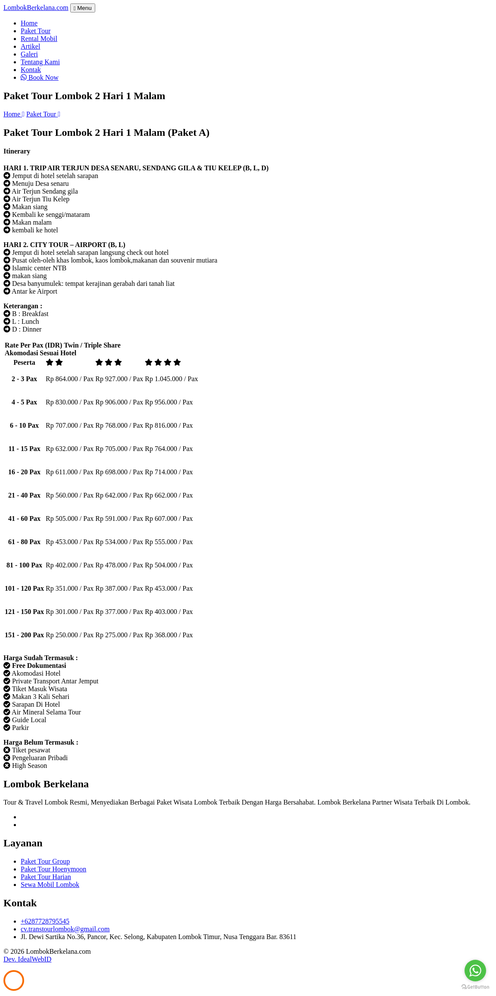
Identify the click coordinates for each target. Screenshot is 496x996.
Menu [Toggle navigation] (83, 8)
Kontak (31, 69)
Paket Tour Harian (46, 876)
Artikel (30, 46)
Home (29, 23)
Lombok (36, 7)
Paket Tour (35, 30)
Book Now (40, 77)
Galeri (29, 54)
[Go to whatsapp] (475, 970)
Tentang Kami (40, 62)
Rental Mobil (39, 38)
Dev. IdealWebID (27, 959)
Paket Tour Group (45, 861)
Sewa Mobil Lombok (50, 884)
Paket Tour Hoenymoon (53, 869)
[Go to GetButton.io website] (475, 987)
